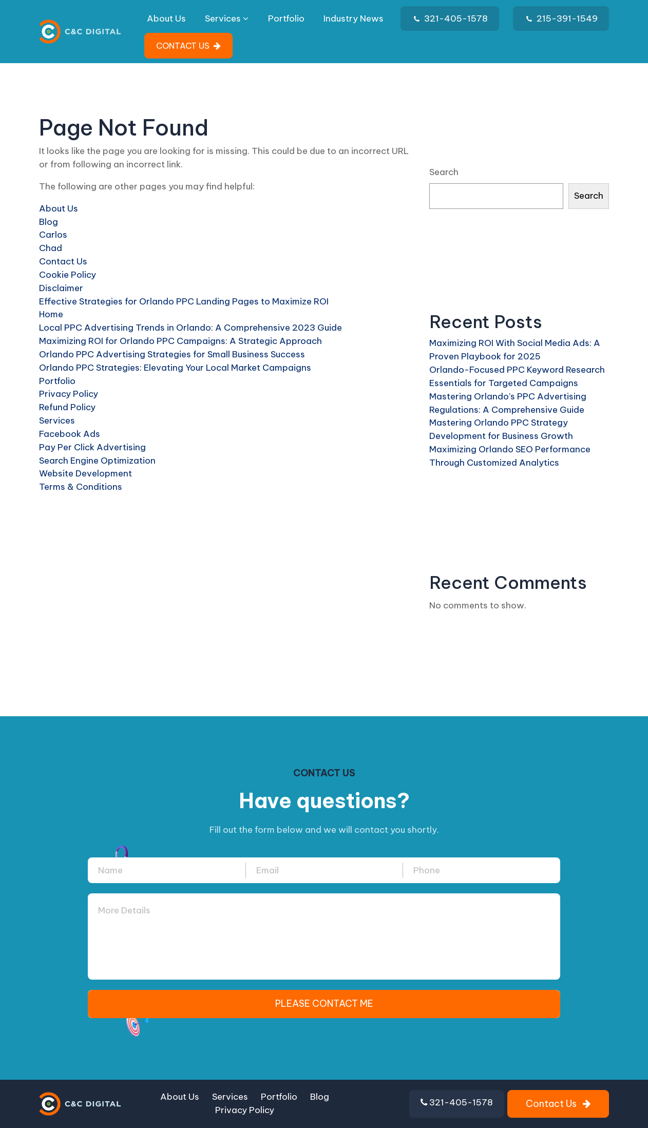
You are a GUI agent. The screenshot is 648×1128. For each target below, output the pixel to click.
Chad (50, 248)
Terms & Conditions (80, 486)
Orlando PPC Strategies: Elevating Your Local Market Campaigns (175, 367)
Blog (48, 221)
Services (227, 18)
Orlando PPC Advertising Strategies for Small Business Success (172, 354)
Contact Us (63, 261)
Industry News (353, 18)
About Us (166, 18)
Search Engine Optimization (97, 460)
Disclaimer (61, 288)
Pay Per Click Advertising (92, 447)
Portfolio (286, 18)
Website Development (85, 473)
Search (444, 172)
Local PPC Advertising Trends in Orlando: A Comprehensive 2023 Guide (190, 327)
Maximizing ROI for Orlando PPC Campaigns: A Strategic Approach (180, 341)
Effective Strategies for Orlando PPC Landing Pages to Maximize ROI (184, 301)
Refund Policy (67, 407)
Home (51, 314)
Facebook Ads (69, 433)
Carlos (53, 234)
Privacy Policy (68, 393)
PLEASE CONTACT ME (324, 1003)
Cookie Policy (67, 274)
